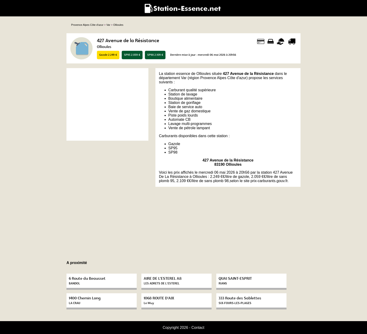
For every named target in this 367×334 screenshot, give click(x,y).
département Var (173, 78)
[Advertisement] (107, 104)
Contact (197, 328)
